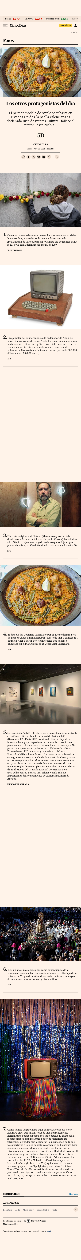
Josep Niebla (43, 1210)
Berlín (17, 1210)
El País (74, 32)
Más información (10, 1224)
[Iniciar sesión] (75, 25)
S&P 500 (29, 19)
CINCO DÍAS (40, 144)
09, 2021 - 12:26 (44, 149)
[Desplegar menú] (5, 25)
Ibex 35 (8, 19)
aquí (49, 1231)
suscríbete (65, 25)
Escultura (7, 1210)
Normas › (73, 1194)
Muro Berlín (28, 1210)
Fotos (8, 41)
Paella (54, 1210)
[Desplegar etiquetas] (75, 1209)
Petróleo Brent (52, 19)
